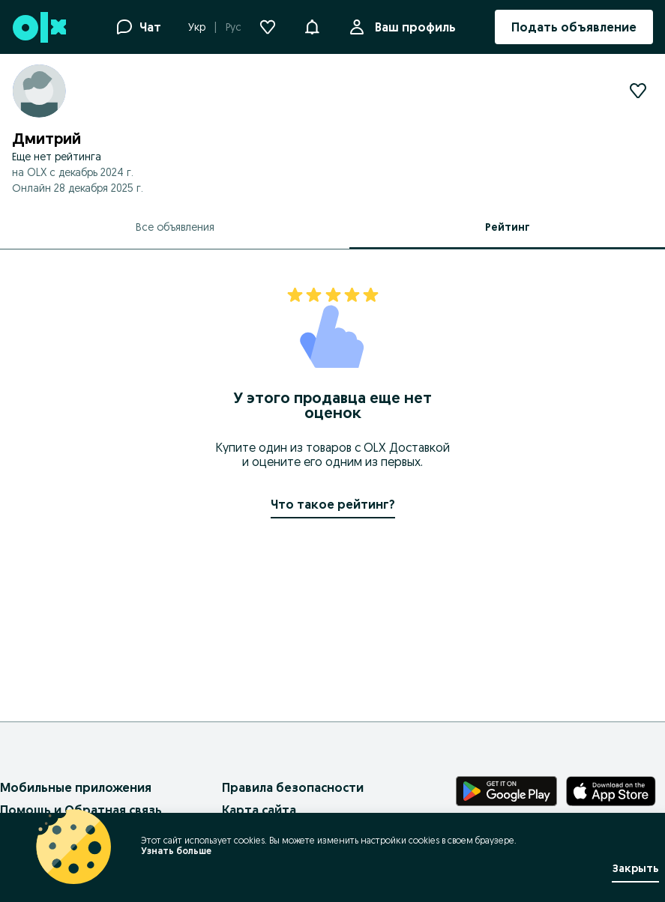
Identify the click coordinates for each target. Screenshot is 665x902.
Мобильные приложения (75, 787)
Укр (196, 27)
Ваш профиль (412, 27)
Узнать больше (176, 850)
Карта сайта (259, 809)
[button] (312, 25)
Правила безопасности (293, 787)
